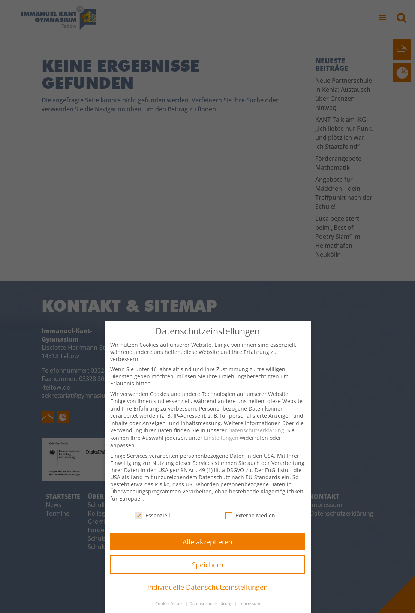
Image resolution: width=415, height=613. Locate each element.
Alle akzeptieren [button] (207, 548)
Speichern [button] (207, 571)
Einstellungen (221, 444)
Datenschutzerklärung (256, 437)
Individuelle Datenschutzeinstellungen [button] (207, 594)
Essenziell (152, 522)
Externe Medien (250, 522)
